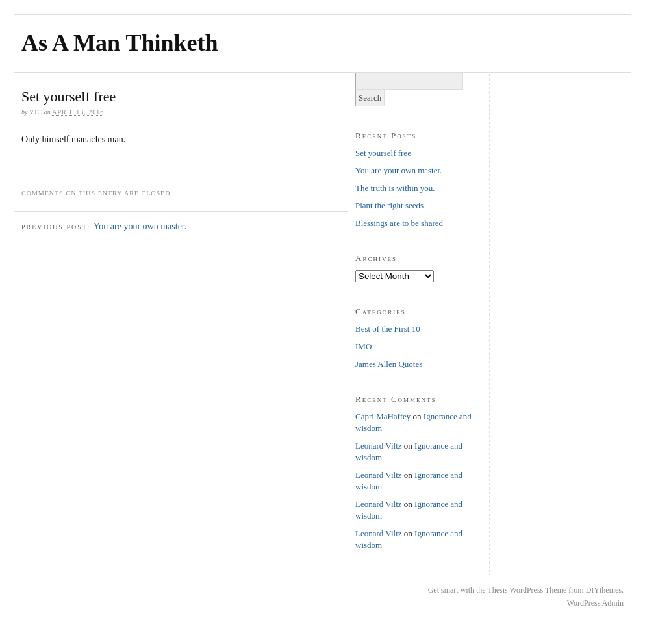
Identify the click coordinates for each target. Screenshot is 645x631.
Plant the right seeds (389, 205)
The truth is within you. (395, 188)
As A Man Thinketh (119, 43)
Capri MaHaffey (383, 416)
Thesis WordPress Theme (526, 590)
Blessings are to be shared (399, 223)
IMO (363, 346)
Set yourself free (383, 153)
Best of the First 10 (387, 329)
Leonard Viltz (378, 446)
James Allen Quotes (388, 364)
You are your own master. (140, 226)
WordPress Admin (595, 603)
